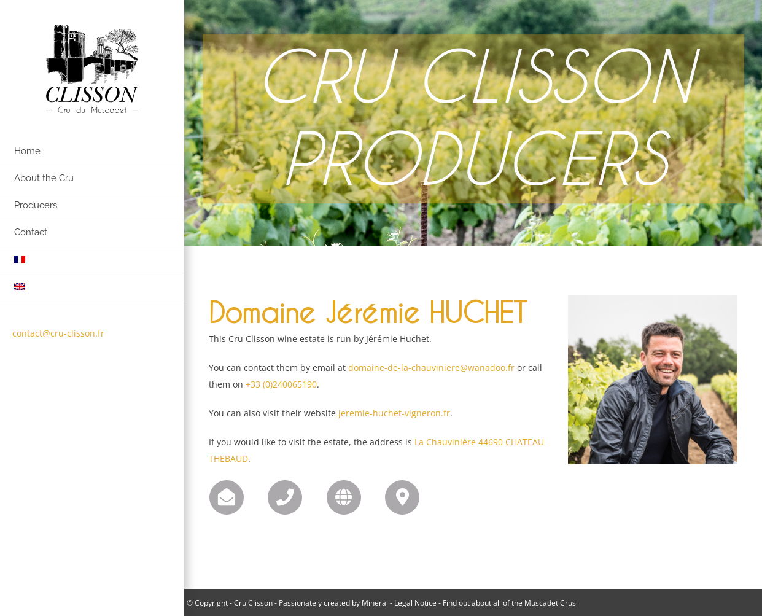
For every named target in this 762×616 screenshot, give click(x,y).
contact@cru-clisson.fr (58, 333)
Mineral (375, 603)
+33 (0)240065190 (281, 384)
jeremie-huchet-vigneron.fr (394, 413)
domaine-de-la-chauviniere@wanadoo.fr (431, 367)
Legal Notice (415, 603)
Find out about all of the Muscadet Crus (509, 603)
